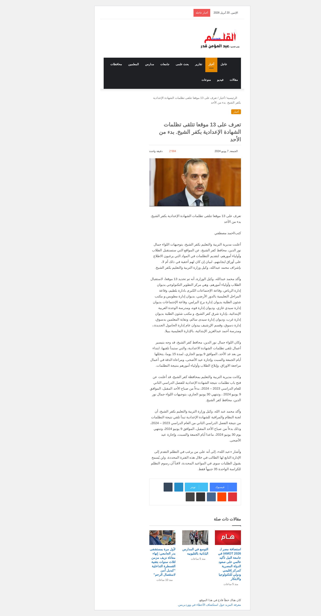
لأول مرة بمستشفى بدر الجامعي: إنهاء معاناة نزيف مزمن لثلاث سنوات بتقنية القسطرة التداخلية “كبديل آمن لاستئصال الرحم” (151, 561)
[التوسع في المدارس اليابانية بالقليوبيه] (183, 537)
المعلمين (121, 64)
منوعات (194, 79)
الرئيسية (222, 98)
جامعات (153, 64)
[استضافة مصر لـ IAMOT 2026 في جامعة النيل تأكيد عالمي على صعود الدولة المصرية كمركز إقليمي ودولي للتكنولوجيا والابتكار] (216, 537)
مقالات (222, 79)
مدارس (137, 64)
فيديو (208, 79)
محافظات (104, 64)
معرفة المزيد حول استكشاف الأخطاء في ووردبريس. (197, 604)
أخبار (199, 64)
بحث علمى (170, 64)
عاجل (212, 64)
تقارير (186, 64)
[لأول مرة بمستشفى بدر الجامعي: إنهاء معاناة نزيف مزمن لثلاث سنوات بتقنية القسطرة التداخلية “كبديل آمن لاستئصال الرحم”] (151, 537)
